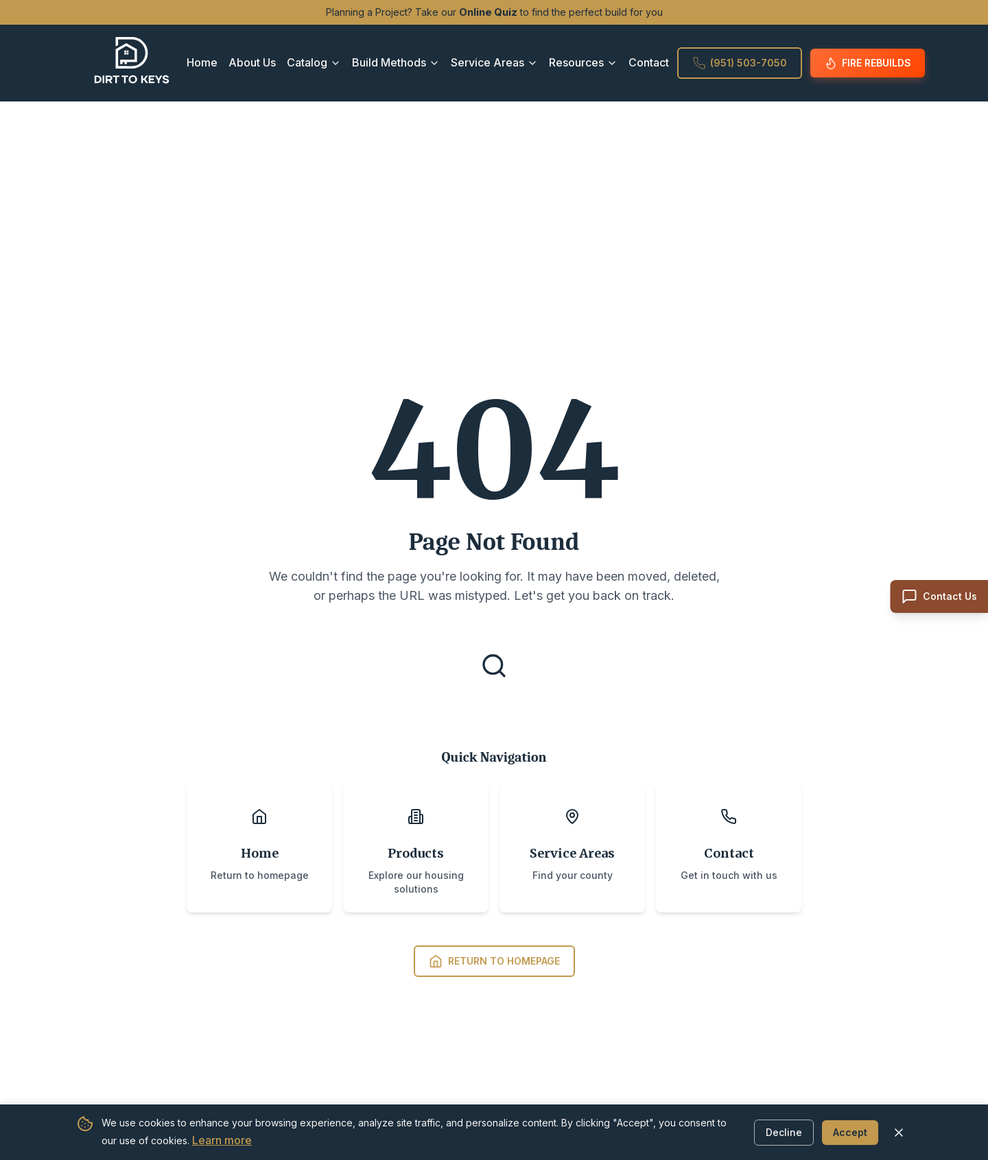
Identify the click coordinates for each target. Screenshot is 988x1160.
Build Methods (396, 62)
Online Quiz (488, 12)
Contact (648, 62)
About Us (252, 62)
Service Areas (494, 62)
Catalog (314, 62)
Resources (583, 62)
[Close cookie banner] (898, 1132)
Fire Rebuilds (867, 63)
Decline (784, 1131)
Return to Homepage (494, 961)
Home (202, 62)
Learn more (222, 1140)
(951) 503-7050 (739, 63)
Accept (850, 1131)
